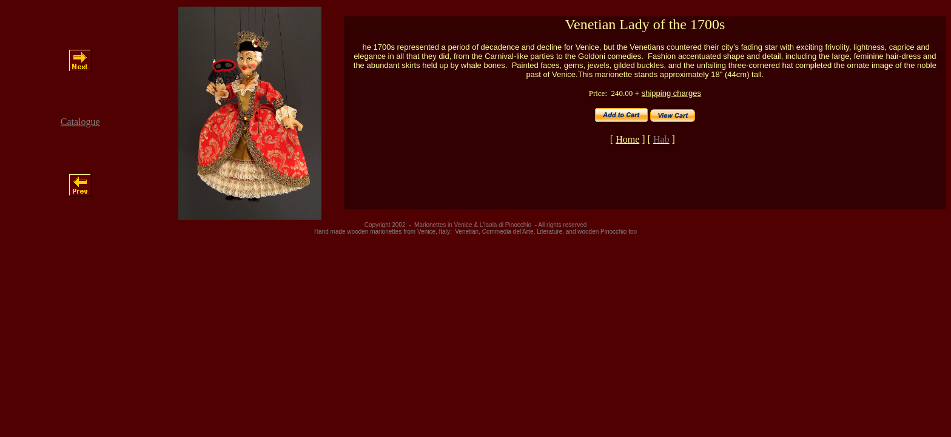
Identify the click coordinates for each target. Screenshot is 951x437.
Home (627, 139)
